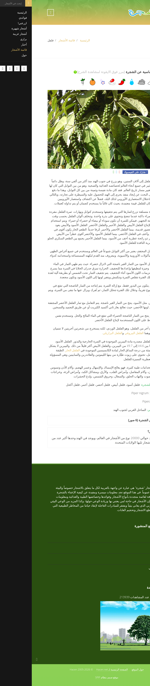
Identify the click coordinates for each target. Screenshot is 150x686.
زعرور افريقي (125, 568)
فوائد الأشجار (126, 597)
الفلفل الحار (41, 350)
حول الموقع (106, 669)
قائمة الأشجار (35, 40)
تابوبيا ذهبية (127, 535)
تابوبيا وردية (127, 557)
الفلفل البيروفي (102, 333)
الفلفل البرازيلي (81, 333)
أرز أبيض (129, 546)
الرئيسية (53, 40)
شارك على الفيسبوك (103, 172)
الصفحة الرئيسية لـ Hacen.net (80, 669)
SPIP (66, 677)
